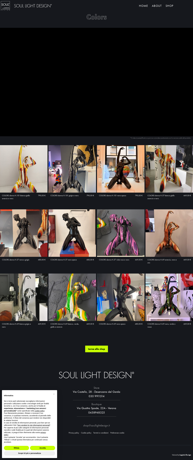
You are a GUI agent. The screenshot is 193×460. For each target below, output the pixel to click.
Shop (169, 6)
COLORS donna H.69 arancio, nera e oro (162, 261)
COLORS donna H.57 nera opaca (63, 260)
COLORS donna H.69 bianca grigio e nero (16, 325)
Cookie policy (86, 432)
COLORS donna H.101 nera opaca (112, 195)
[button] (54, 394)
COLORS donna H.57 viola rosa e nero (114, 260)
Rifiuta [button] (16, 448)
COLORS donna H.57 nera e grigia (15, 260)
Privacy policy (74, 432)
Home (143, 6)
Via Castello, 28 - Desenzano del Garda (96, 392)
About (157, 6)
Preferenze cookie (117, 432)
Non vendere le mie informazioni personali (33, 425)
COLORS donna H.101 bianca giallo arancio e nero (16, 197)
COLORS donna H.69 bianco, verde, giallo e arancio (64, 325)
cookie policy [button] (39, 411)
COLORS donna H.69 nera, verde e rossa (161, 325)
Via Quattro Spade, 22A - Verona (96, 408)
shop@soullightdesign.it (96, 425)
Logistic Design (185, 455)
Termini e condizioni (100, 432)
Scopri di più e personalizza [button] (29, 453)
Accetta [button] (43, 448)
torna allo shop (96, 349)
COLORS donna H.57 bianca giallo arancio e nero (161, 197)
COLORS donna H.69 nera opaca (112, 324)
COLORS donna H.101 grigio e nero (64, 195)
